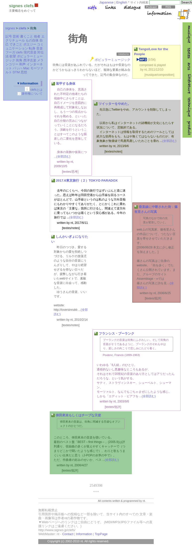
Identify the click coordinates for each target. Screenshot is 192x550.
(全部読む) (63, 156)
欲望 (12, 56)
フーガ (10, 52)
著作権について (32, 93)
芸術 (16, 36)
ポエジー (29, 44)
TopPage (101, 534)
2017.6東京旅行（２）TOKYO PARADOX (87, 180)
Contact (67, 534)
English (121, 2)
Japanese (106, 2)
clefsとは (36, 89)
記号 (8, 36)
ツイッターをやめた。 (114, 104)
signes (10, 28)
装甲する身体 (65, 83)
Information (84, 534)
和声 (22, 64)
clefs (22, 28)
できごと (15, 44)
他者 (37, 36)
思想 (24, 72)
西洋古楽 (29, 60)
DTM (16, 72)
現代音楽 (30, 52)
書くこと (26, 36)
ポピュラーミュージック (112, 60)
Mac (26, 68)
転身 (32, 48)
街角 (19, 60)
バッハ (17, 68)
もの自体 (32, 40)
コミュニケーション (24, 46)
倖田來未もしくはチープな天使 (78, 415)
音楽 (39, 48)
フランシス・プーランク (116, 333)
